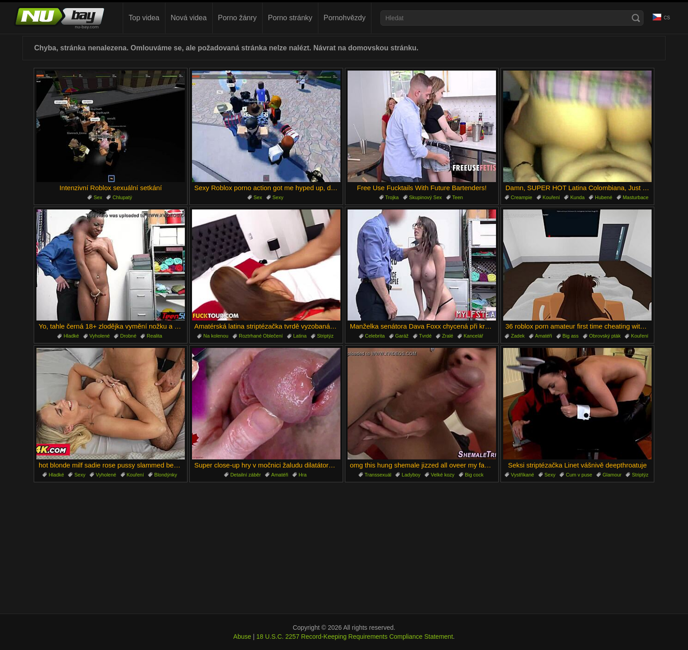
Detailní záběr (245, 474)
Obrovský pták (605, 335)
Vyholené (99, 335)
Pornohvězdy (345, 18)
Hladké (71, 335)
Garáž (402, 335)
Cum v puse (579, 474)
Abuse (242, 636)
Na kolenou (215, 335)
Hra (303, 474)
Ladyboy (411, 474)
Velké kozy (443, 474)
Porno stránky (290, 18)
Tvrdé (425, 335)
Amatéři (543, 335)
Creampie (521, 197)
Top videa (144, 18)
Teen (457, 197)
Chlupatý (122, 197)
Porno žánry (237, 18)
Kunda (577, 197)
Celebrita (375, 335)
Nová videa (189, 18)
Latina (300, 335)
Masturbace (635, 197)
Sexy (278, 197)
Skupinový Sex (425, 197)
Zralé (447, 335)
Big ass (571, 335)
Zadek (518, 335)
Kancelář (473, 335)
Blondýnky (165, 474)
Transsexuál (378, 474)
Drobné (128, 335)
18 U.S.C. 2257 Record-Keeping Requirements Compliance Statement (354, 636)
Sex (98, 197)
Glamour (612, 474)
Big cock (474, 474)
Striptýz (325, 335)
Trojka (392, 197)
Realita (154, 335)
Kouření (551, 197)
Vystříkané (522, 474)
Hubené (603, 197)
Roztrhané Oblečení (261, 335)
